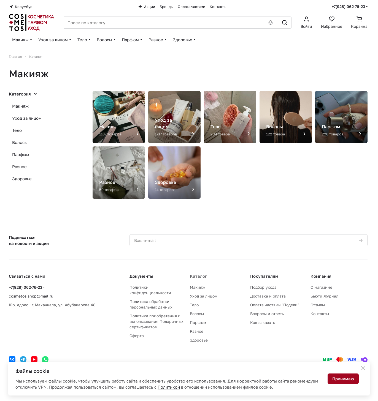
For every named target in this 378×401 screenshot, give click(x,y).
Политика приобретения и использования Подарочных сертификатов (156, 321)
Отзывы (317, 304)
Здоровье (22, 178)
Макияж (20, 105)
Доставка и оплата (268, 296)
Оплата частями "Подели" (274, 304)
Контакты (319, 313)
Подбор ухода (263, 287)
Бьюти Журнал (324, 296)
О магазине (321, 287)
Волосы (20, 142)
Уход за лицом (27, 118)
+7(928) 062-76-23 (348, 6)
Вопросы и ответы (267, 313)
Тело (17, 130)
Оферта (136, 335)
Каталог (198, 276)
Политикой (169, 386)
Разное (19, 166)
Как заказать (262, 322)
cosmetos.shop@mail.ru (31, 296)
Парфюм (20, 154)
